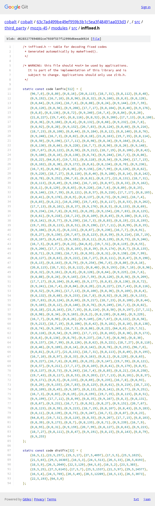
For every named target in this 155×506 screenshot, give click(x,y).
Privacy (39, 499)
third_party (15, 28)
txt (136, 499)
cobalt (10, 21)
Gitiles (27, 499)
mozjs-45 (38, 28)
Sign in (146, 7)
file (96, 39)
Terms (51, 499)
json (147, 499)
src (137, 21)
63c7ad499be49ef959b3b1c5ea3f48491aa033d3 (81, 21)
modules (59, 28)
